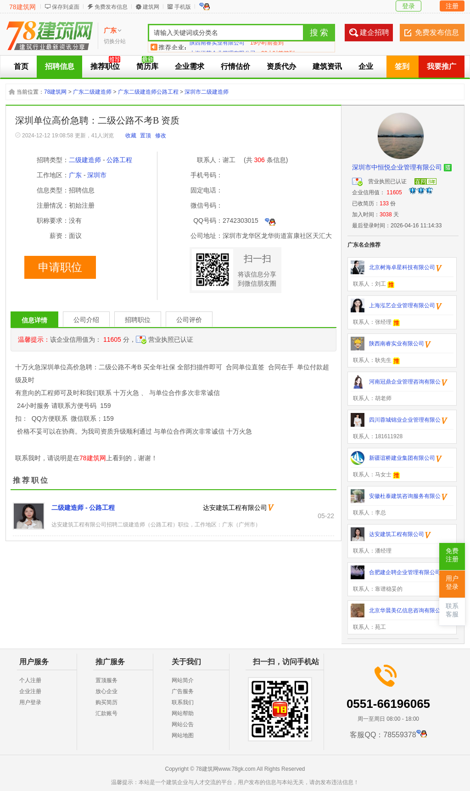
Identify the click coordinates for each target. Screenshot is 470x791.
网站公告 (183, 724)
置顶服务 (106, 680)
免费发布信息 (111, 7)
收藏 (130, 135)
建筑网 (151, 7)
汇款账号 (106, 713)
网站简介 (183, 680)
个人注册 (30, 680)
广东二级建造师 (92, 92)
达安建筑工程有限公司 (235, 507)
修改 (160, 135)
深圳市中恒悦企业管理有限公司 (397, 167)
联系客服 (452, 610)
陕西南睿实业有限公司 (217, 47)
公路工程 (119, 160)
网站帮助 (183, 713)
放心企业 (106, 691)
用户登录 (30, 702)
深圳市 (96, 175)
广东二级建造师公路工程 (148, 92)
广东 (75, 175)
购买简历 (106, 702)
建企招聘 (374, 32)
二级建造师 (85, 160)
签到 (402, 66)
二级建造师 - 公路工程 (83, 507)
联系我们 (183, 702)
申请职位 (60, 267)
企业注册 (30, 691)
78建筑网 (22, 7)
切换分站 (115, 41)
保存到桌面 (65, 7)
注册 (452, 6)
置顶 (145, 135)
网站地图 (183, 735)
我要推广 (441, 66)
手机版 (182, 7)
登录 (408, 6)
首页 (21, 66)
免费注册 (452, 555)
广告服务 (183, 691)
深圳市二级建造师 (207, 92)
